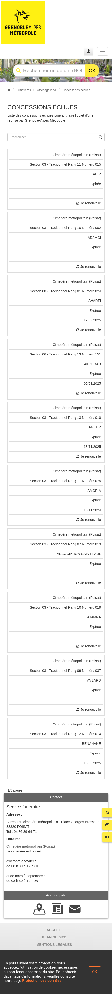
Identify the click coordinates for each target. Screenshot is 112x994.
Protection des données (41, 981)
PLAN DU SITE (54, 937)
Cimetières (24, 90)
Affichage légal (46, 90)
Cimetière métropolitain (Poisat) (30, 846)
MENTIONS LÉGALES (54, 945)
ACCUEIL (54, 930)
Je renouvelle (88, 203)
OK (92, 70)
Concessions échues (76, 90)
